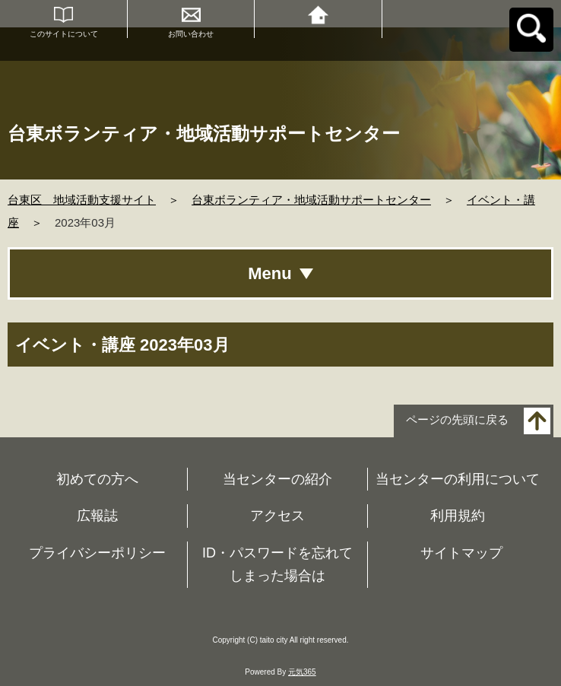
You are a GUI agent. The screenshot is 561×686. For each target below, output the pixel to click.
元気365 (302, 672)
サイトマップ (461, 553)
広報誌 (97, 515)
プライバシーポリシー (97, 553)
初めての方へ (97, 479)
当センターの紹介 (277, 479)
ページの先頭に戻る (457, 419)
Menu (269, 273)
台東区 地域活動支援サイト (82, 199)
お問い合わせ (191, 34)
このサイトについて (64, 34)
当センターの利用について (458, 479)
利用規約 (457, 515)
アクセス (277, 515)
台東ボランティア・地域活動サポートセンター (311, 199)
